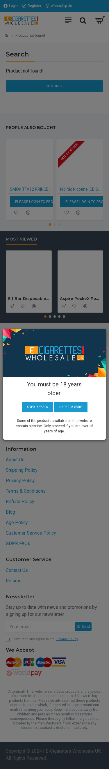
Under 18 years (70, 407)
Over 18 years (37, 407)
